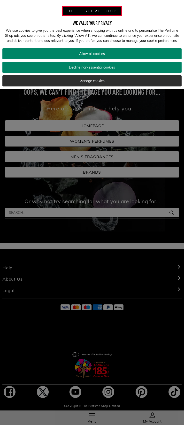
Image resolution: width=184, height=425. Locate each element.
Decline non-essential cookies (92, 63)
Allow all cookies (92, 49)
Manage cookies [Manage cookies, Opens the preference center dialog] (92, 77)
